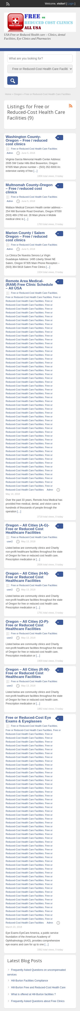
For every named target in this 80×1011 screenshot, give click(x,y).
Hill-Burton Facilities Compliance (29, 980)
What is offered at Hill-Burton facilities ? (33, 994)
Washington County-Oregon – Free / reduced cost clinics (27, 140)
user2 (10, 541)
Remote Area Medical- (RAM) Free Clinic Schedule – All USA (29, 284)
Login (71, 3)
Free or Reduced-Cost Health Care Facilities (34, 148)
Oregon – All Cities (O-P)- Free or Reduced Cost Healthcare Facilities (27, 625)
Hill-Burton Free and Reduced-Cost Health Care (38, 987)
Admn (10, 153)
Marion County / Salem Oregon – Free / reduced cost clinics (27, 236)
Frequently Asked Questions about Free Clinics (37, 1001)
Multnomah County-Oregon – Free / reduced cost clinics (29, 188)
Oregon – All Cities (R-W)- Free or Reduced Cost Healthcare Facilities (28, 673)
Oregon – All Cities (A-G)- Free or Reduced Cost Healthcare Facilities (27, 529)
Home (8, 94)
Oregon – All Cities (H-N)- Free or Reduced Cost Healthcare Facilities (27, 577)
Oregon (18, 94)
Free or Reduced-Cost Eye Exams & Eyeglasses (28, 719)
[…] (35, 170)
